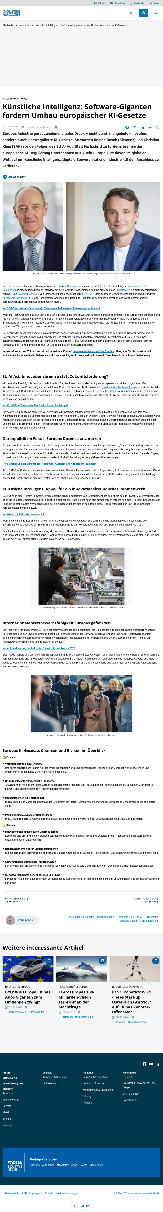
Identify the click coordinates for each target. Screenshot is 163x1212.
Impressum (35, 1194)
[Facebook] (144, 1065)
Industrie (24, 25)
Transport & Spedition (55, 1077)
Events (83, 1165)
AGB (24, 1194)
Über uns (35, 1165)
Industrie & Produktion (95, 1077)
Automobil (8, 1094)
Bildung (87, 1097)
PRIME (6, 1073)
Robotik (121, 1030)
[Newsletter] (118, 3)
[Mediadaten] (137, 3)
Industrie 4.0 (126, 916)
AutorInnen (48, 1165)
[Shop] (154, 3)
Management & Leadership (98, 1090)
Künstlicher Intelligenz (15, 297)
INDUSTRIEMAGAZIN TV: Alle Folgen (139, 1086)
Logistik (47, 1073)
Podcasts (128, 1077)
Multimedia (129, 1073)
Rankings (88, 1073)
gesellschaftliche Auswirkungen (120, 387)
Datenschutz (12, 1194)
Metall (6, 1113)
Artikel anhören (14, 176)
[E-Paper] (99, 3)
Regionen (88, 1103)
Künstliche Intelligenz (81, 916)
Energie (7, 1119)
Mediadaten (96, 1165)
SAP (59, 286)
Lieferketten (49, 1084)
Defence (68, 1025)
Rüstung (7, 1125)
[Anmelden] (143, 13)
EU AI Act (87, 293)
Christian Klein (124, 289)
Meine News (10, 1078)
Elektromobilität (34, 1020)
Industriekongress (13, 1084)
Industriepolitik (106, 916)
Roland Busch (25, 293)
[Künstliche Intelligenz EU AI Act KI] (81, 703)
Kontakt (48, 1194)
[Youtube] (151, 1065)
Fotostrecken (130, 1100)
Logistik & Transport (94, 1084)
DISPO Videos (130, 1094)
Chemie (7, 1106)
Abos (74, 1165)
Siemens (72, 286)
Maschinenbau (137, 1030)
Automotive (16, 1020)
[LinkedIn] (157, 1065)
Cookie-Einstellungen (67, 1194)
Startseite (8, 25)
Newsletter (63, 1165)
